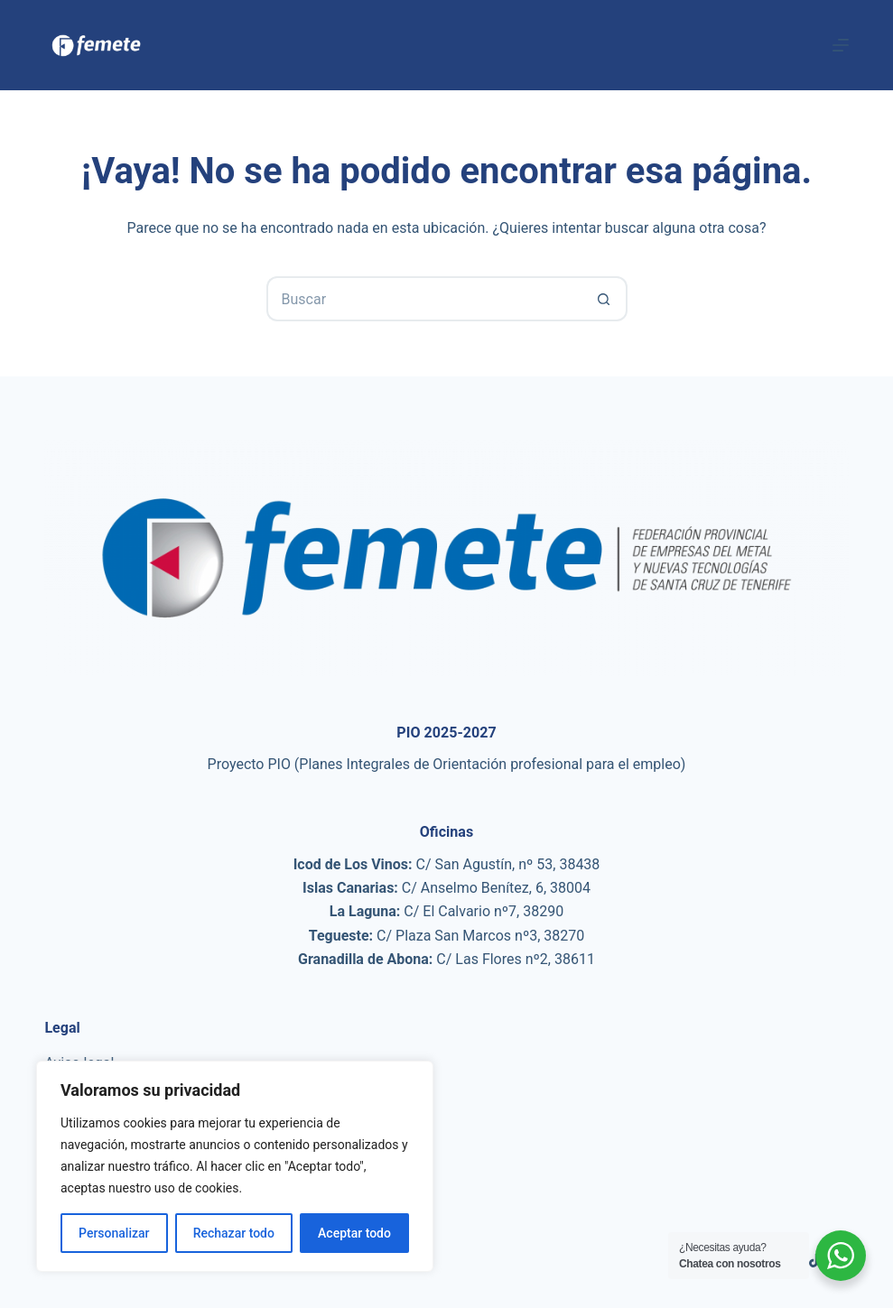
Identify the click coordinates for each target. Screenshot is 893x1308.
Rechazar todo (233, 1233)
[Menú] (841, 45)
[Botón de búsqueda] (605, 298)
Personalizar (114, 1233)
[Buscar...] (424, 298)
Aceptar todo (354, 1233)
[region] (234, 1166)
